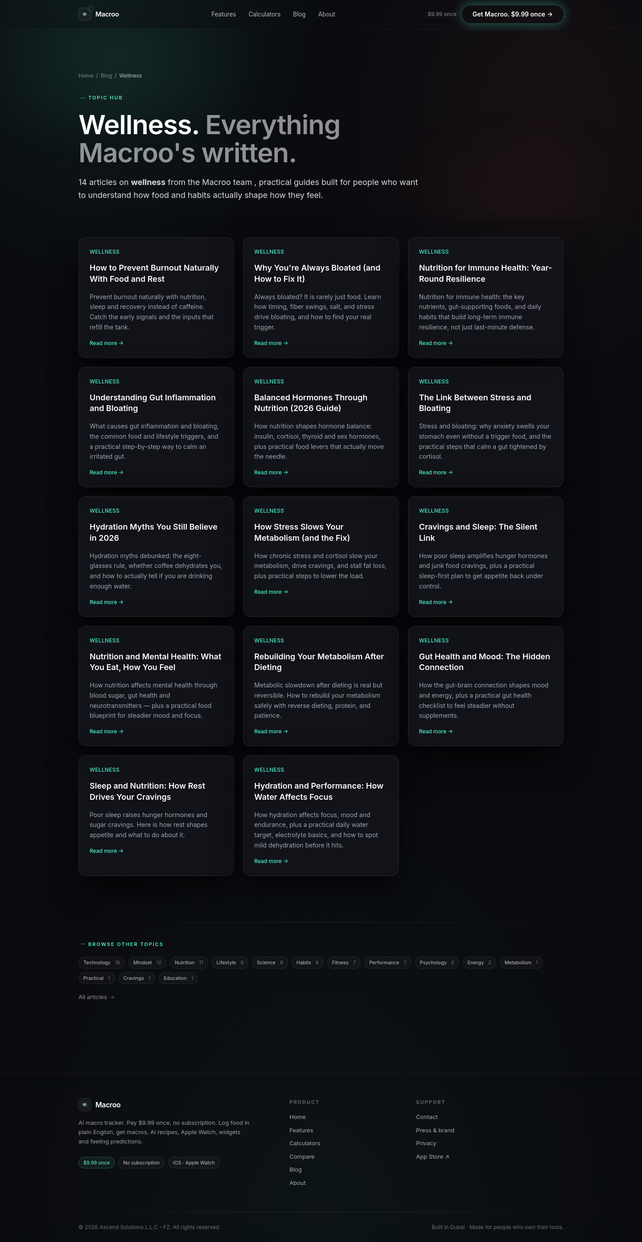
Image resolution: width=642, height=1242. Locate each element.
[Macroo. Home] (98, 14)
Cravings (137, 978)
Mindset (147, 962)
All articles (96, 996)
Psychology (437, 962)
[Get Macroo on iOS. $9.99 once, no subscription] (513, 14)
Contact (426, 1116)
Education (178, 978)
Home (86, 75)
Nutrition (189, 962)
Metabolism (521, 962)
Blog (299, 14)
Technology (101, 962)
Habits (307, 962)
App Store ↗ (432, 1156)
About (326, 14)
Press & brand (435, 1130)
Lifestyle (230, 962)
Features (223, 14)
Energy (479, 962)
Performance (388, 962)
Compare (301, 1156)
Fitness (344, 962)
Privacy (426, 1143)
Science (270, 962)
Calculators (264, 14)
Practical (96, 978)
